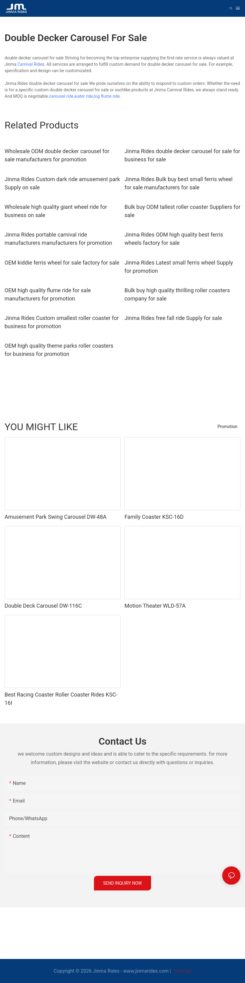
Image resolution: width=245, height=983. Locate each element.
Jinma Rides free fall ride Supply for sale (173, 318)
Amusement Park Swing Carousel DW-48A (55, 517)
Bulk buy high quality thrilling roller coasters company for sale (177, 294)
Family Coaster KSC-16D (154, 517)
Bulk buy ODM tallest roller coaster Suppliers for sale (182, 211)
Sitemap (182, 971)
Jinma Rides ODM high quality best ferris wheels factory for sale (173, 238)
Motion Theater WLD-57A (154, 605)
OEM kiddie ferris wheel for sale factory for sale (62, 262)
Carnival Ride (29, 64)
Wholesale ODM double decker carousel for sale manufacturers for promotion (57, 155)
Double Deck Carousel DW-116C (43, 605)
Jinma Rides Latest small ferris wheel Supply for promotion (178, 266)
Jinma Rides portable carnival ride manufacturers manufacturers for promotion (58, 238)
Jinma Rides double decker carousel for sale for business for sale (182, 155)
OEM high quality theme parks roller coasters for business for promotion (59, 349)
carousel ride (61, 96)
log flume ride (107, 96)
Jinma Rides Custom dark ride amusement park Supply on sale (62, 183)
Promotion (227, 426)
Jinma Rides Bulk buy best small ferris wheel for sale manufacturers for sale (178, 183)
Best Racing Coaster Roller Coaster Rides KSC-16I (61, 698)
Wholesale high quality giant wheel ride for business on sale (56, 211)
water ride (83, 96)
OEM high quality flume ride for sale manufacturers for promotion (48, 294)
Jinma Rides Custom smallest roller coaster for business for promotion (62, 322)
